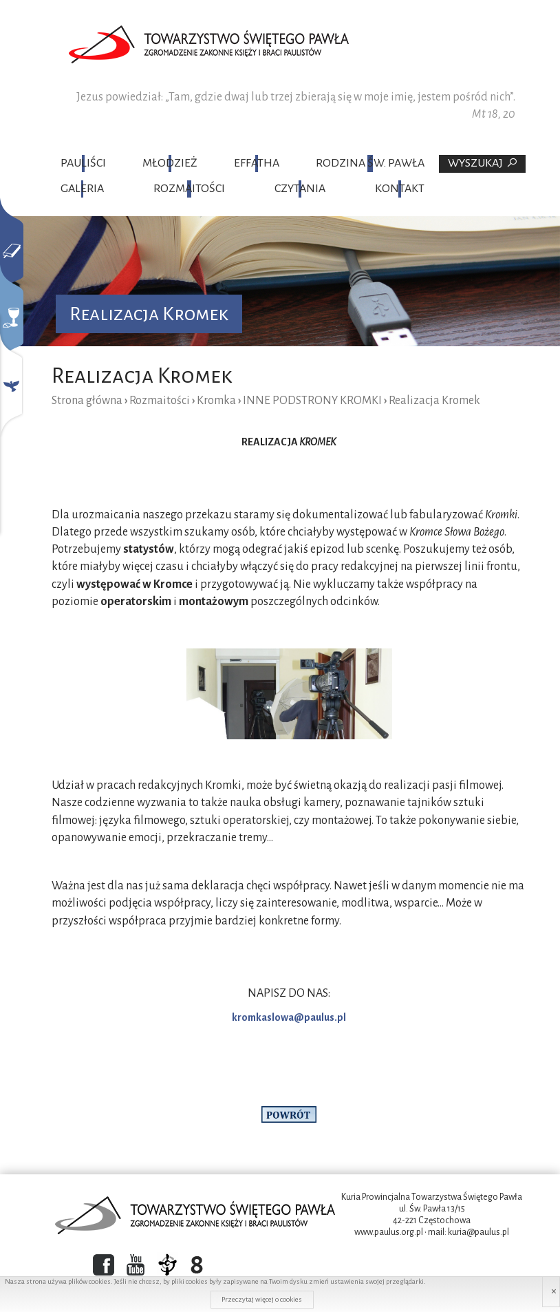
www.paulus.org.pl (388, 1232)
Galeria (82, 188)
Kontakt (399, 188)
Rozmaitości (189, 188)
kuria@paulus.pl (478, 1232)
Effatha (256, 163)
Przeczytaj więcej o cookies (262, 1299)
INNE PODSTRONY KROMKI (312, 400)
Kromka (216, 400)
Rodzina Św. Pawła (370, 163)
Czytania (299, 188)
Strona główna (87, 400)
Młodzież (169, 163)
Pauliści (83, 163)
